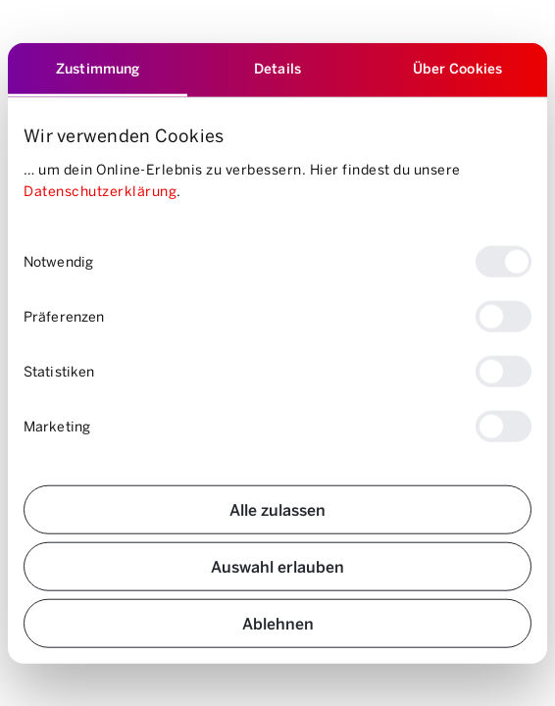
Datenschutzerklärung (100, 190)
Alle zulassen (277, 508)
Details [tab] (277, 68)
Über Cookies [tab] (457, 68)
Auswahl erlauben (277, 565)
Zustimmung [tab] (97, 68)
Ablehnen (278, 622)
